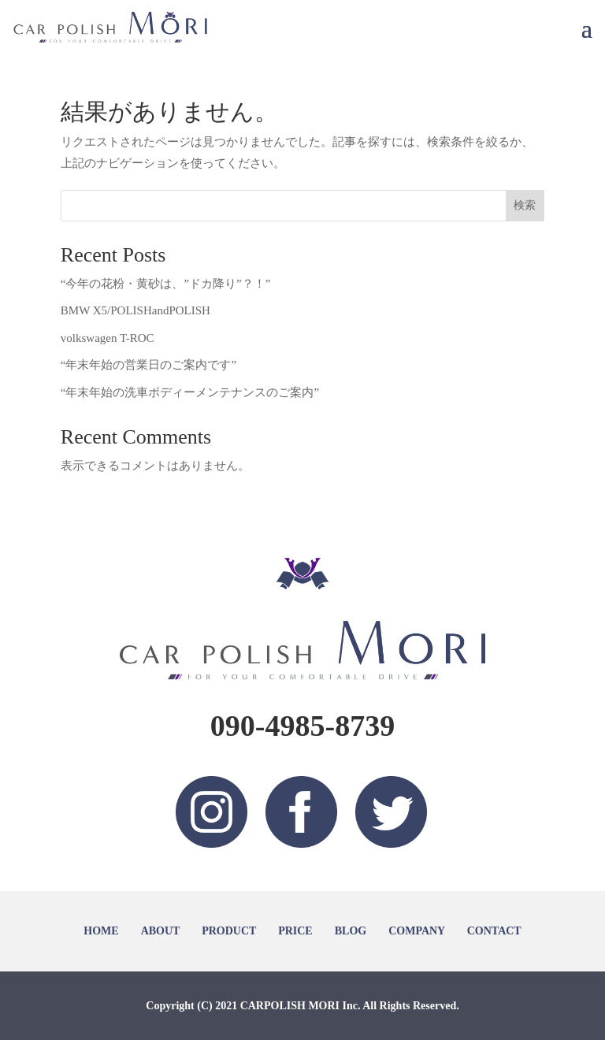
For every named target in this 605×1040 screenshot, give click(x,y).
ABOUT (160, 931)
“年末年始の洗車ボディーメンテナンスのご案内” (190, 392)
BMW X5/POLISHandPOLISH (135, 310)
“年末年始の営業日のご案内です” (148, 364)
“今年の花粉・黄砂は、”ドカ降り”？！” (166, 283)
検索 (525, 205)
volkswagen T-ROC (107, 338)
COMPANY (416, 931)
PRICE (295, 931)
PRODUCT (229, 931)
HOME (101, 931)
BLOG (350, 931)
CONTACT (494, 931)
